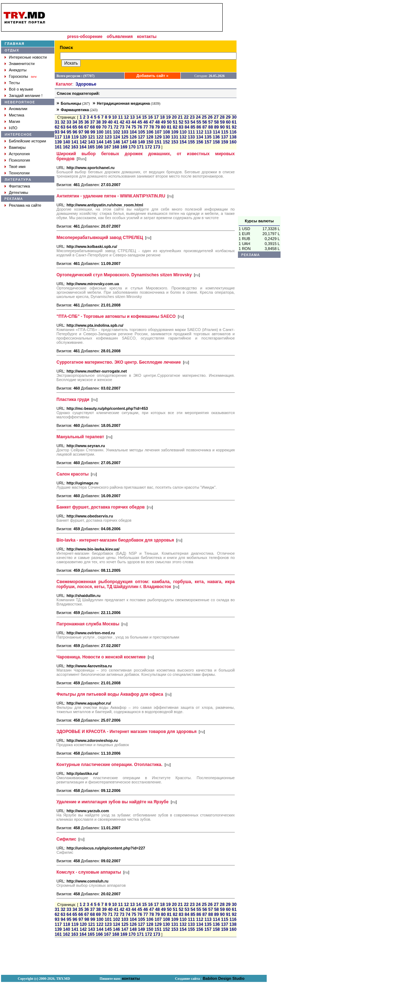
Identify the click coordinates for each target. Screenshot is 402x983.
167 (107, 147)
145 (108, 142)
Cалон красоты (72, 474)
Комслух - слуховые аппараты (88, 872)
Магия (14, 121)
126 (133, 137)
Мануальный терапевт (80, 436)
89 (216, 127)
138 (233, 137)
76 (139, 127)
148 (133, 142)
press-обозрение (84, 36)
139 (58, 142)
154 (182, 142)
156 (199, 142)
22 (186, 117)
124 (116, 137)
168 (115, 147)
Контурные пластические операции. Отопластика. (109, 764)
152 (166, 142)
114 (216, 132)
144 (99, 142)
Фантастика (19, 186)
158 (216, 142)
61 (234, 122)
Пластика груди (72, 399)
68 (92, 127)
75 (133, 127)
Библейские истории (27, 141)
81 (169, 127)
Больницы (71, 103)
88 (210, 127)
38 (98, 122)
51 (175, 122)
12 (126, 117)
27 (216, 117)
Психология (19, 160)
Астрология (19, 154)
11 (120, 117)
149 (141, 142)
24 (198, 117)
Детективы (18, 192)
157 (208, 142)
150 (149, 142)
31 (57, 122)
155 (191, 142)
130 (166, 137)
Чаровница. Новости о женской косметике (101, 657)
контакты (147, 36)
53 (187, 122)
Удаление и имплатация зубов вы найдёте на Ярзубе (112, 801)
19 (168, 117)
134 (199, 137)
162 (66, 147)
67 (86, 127)
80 (163, 127)
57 (210, 122)
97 (80, 132)
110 (182, 132)
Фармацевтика (75, 110)
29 (228, 117)
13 (132, 117)
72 (116, 127)
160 (233, 142)
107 (158, 132)
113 (208, 132)
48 (157, 122)
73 (122, 127)
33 (68, 122)
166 (99, 147)
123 (108, 137)
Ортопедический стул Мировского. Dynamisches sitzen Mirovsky (124, 274)
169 (123, 147)
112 (199, 132)
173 (156, 147)
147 (124, 142)
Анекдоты (18, 70)
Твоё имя (17, 166)
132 (182, 137)
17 (156, 117)
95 (69, 132)
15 (144, 117)
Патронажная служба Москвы (87, 623)
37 (92, 122)
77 (145, 127)
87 (204, 127)
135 (208, 137)
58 (216, 122)
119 (74, 137)
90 (222, 127)
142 (83, 142)
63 (63, 127)
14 (138, 117)
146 (116, 142)
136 (216, 137)
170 (132, 147)
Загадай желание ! (25, 95)
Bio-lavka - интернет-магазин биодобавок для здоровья (115, 540)
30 (234, 117)
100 (99, 132)
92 (234, 127)
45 (139, 122)
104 (133, 132)
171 (140, 147)
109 (174, 132)
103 (125, 132)
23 (192, 117)
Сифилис (66, 839)
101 (108, 132)
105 (141, 132)
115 (224, 132)
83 (181, 127)
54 (192, 122)
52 (181, 122)
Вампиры (17, 147)
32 (63, 122)
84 (187, 127)
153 (174, 142)
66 (80, 127)
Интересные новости (28, 57)
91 (228, 127)
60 (228, 122)
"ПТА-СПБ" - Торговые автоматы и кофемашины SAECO (116, 316)
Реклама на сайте (25, 205)
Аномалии (18, 109)
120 (83, 137)
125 (124, 137)
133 (191, 137)
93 (57, 132)
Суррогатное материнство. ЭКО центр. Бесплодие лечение (118, 362)
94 (63, 132)
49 (163, 122)
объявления (119, 36)
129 (158, 137)
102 (116, 132)
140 (66, 142)
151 (158, 142)
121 (91, 137)
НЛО (13, 128)
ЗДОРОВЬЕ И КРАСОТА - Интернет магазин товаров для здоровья (126, 731)
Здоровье (86, 84)
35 (80, 122)
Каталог (64, 84)
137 (224, 137)
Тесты (14, 83)
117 (58, 137)
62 (57, 127)
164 (82, 147)
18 (162, 117)
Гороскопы (18, 76)
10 (114, 117)
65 (74, 127)
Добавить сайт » (152, 76)
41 (116, 122)
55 (198, 122)
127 (141, 137)
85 (192, 127)
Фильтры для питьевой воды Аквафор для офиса (109, 694)
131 (174, 137)
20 (174, 117)
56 (204, 122)
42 (122, 122)
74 (128, 127)
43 (128, 122)
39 (104, 122)
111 (191, 132)
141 (74, 142)
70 (104, 127)
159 (224, 142)
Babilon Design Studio (223, 978)
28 (222, 117)
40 (110, 122)
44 (133, 122)
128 (149, 137)
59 (222, 122)
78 (151, 127)
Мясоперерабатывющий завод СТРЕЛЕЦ (99, 237)
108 (166, 132)
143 (91, 142)
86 (198, 127)
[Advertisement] (259, 109)
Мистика (16, 115)
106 (149, 132)
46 (145, 122)
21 (180, 117)
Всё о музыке (21, 89)
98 (87, 132)
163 (74, 147)
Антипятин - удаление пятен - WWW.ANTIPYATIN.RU (110, 196)
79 (157, 127)
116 (233, 132)
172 (148, 147)
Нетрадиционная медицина (123, 103)
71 (110, 127)
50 (169, 122)
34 (74, 122)
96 (74, 132)
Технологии (19, 173)
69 (98, 127)
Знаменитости (21, 63)
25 (204, 117)
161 (58, 147)
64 (68, 127)
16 (150, 117)
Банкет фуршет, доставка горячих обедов (100, 507)
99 (93, 132)
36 (86, 122)
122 (99, 137)
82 (175, 127)
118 (66, 137)
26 (210, 117)
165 (90, 147)
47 (151, 122)
